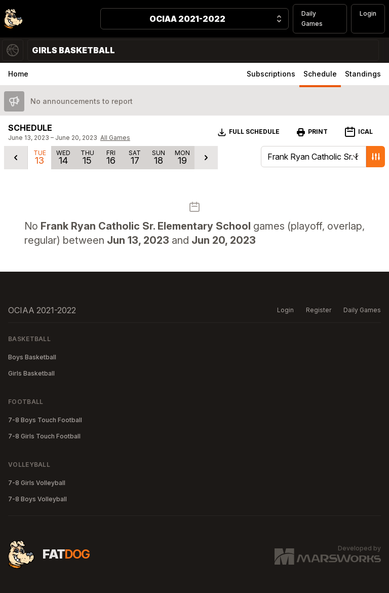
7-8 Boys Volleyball (37, 499)
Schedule (320, 73)
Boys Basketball (32, 357)
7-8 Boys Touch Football (45, 420)
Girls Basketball (31, 373)
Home (18, 73)
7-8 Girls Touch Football (44, 436)
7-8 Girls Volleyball (36, 483)
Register (318, 310)
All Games (115, 137)
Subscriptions (271, 73)
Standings (363, 73)
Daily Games (312, 18)
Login (368, 13)
